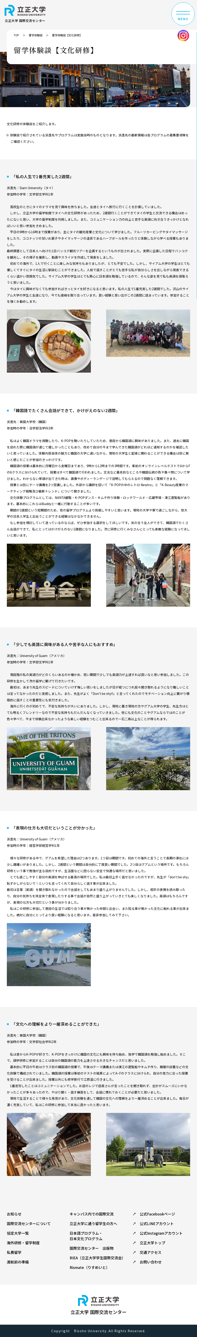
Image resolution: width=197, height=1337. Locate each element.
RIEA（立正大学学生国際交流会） (97, 1257)
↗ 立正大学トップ (148, 1242)
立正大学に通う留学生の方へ (93, 1223)
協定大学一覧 (18, 1233)
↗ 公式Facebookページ (153, 1214)
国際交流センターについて (29, 1223)
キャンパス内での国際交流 (91, 1214)
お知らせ (14, 1214)
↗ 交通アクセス (146, 1252)
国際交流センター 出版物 (91, 1248)
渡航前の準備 (18, 1262)
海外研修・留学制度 (23, 1242)
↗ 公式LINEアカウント (153, 1223)
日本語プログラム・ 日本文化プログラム (86, 1235)
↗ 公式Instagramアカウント (157, 1233)
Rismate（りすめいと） (90, 1267)
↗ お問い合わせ (147, 1262)
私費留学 (14, 1252)
